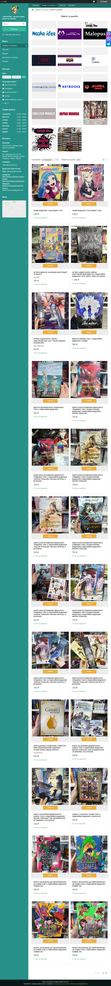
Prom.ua (66, 982)
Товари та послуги (9, 45)
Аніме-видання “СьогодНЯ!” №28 (86, 210)
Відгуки (5, 53)
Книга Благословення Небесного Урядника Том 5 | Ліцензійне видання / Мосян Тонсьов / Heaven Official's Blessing (89, 681)
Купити (50, 204)
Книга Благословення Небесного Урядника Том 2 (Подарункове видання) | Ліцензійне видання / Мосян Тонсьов (87, 478)
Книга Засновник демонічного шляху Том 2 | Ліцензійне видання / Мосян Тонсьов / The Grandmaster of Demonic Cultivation (88, 749)
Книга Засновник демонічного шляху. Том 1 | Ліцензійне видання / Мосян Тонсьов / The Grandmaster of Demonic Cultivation (49, 817)
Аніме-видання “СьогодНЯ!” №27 (48, 210)
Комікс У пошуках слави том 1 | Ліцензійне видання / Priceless (86, 815)
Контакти (71, 5)
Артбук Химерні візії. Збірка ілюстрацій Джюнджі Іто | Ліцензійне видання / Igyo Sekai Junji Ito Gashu (88, 274)
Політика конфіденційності (79, 984)
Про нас (5, 49)
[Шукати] (23, 24)
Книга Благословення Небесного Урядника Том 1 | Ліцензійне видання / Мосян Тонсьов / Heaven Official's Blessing (50, 478)
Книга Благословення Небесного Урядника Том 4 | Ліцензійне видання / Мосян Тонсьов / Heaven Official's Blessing (50, 681)
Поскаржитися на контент (62, 984)
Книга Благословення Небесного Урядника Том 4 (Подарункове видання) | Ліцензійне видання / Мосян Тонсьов (87, 613)
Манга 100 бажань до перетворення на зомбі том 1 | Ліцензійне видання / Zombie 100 (50, 884)
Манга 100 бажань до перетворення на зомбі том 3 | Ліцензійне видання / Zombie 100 (50, 950)
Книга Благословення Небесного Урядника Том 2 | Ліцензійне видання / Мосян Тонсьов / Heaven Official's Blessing (50, 546)
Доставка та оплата (10, 57)
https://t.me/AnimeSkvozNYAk (12, 186)
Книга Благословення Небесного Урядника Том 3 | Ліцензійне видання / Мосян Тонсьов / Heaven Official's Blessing (50, 613)
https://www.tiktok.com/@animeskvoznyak (17, 181)
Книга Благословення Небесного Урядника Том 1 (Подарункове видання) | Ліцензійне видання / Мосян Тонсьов (87, 410)
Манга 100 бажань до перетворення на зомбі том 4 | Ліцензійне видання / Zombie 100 (89, 950)
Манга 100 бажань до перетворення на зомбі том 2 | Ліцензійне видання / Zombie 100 (89, 884)
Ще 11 (6, 103)
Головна (36, 5)
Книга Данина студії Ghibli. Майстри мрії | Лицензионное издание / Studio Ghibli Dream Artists (50, 748)
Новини (5, 61)
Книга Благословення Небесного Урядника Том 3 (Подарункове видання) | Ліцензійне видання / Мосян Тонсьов (87, 546)
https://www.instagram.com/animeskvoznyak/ (18, 176)
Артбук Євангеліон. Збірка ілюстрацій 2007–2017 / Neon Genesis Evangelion (49, 341)
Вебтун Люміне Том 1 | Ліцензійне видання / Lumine (87, 340)
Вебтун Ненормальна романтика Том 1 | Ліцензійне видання (49, 408)
